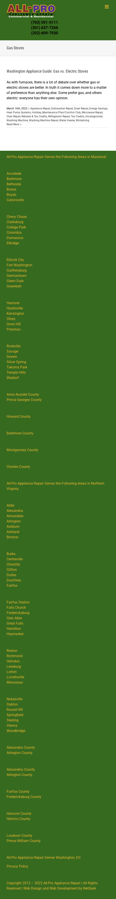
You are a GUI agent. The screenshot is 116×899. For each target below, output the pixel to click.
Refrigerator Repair (59, 116)
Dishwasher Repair (62, 108)
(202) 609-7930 (44, 33)
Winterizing (82, 120)
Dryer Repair (81, 108)
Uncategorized (93, 116)
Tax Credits (77, 116)
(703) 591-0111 (44, 22)
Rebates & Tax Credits (34, 116)
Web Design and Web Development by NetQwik (59, 888)
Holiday (36, 112)
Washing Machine (17, 120)
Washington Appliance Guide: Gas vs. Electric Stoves (47, 71)
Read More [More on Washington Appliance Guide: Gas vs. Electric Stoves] (13, 124)
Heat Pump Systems (19, 112)
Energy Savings (98, 108)
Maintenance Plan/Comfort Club (61, 112)
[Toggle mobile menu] (107, 6)
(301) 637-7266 (44, 27)
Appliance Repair (40, 108)
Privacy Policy (17, 866)
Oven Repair (13, 116)
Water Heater (67, 120)
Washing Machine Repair (43, 120)
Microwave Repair (92, 112)
